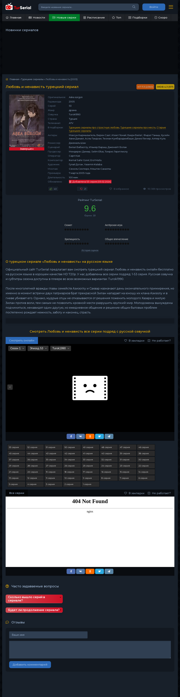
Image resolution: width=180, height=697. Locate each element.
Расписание (94, 17)
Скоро (161, 17)
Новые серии (64, 17)
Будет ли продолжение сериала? (34, 610)
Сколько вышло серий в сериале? (26, 598)
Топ (116, 17)
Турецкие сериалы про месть (138, 127)
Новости (37, 17)
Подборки (137, 17)
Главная (13, 17)
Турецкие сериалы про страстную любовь (94, 127)
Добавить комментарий (30, 664)
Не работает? (159, 340)
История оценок (90, 250)
